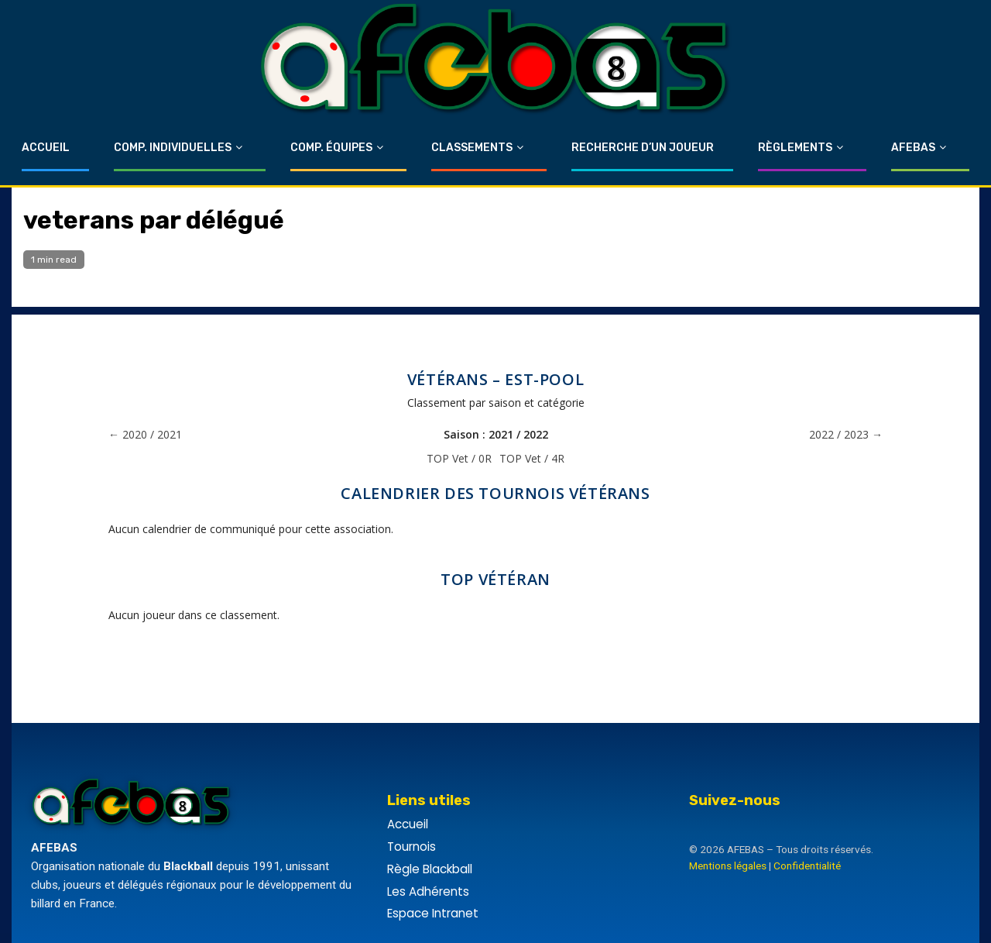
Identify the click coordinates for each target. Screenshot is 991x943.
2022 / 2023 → (846, 434)
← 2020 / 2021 (145, 434)
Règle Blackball (429, 869)
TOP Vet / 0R (459, 458)
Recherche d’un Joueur (642, 147)
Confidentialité (807, 865)
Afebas (913, 147)
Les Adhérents (428, 891)
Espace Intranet (432, 913)
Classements (472, 147)
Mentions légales (727, 865)
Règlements (795, 147)
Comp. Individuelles (172, 147)
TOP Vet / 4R (531, 458)
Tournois (411, 846)
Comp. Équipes (331, 147)
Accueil (46, 147)
